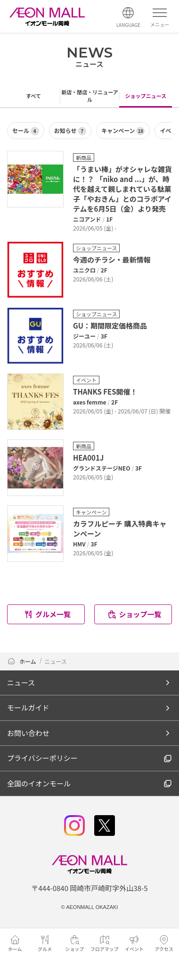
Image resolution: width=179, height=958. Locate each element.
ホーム (21, 661)
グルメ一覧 (47, 614)
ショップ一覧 (134, 614)
